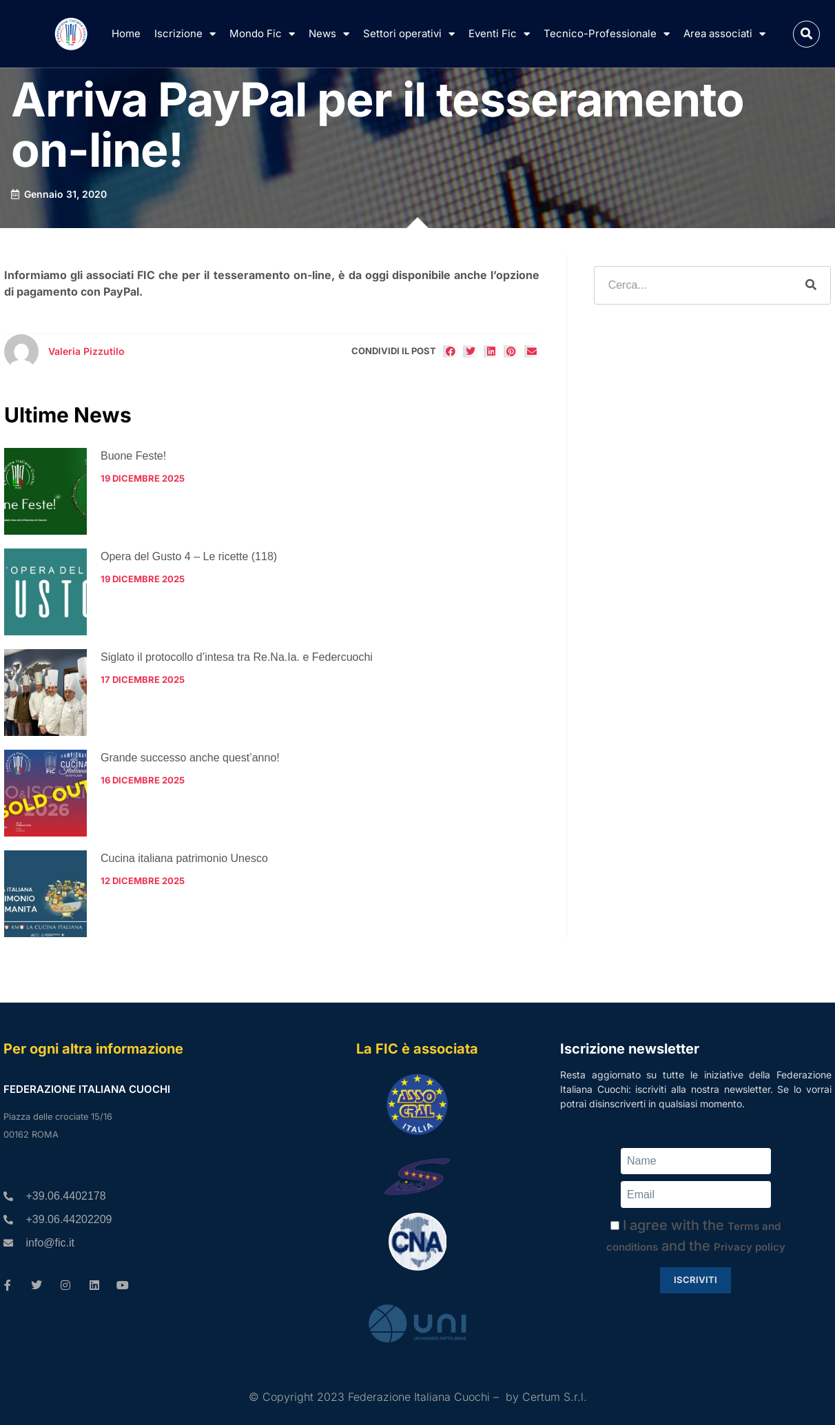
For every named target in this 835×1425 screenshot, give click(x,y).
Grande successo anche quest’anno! (190, 757)
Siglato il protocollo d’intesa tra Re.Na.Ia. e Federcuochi (237, 657)
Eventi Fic (499, 34)
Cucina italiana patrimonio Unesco (184, 858)
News (329, 34)
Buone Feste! (133, 456)
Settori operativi (409, 34)
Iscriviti (695, 1279)
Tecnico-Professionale (607, 34)
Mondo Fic (262, 34)
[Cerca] (811, 285)
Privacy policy (749, 1246)
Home (126, 33)
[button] (806, 34)
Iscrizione (185, 34)
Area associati (724, 34)
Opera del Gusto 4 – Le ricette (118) (189, 556)
